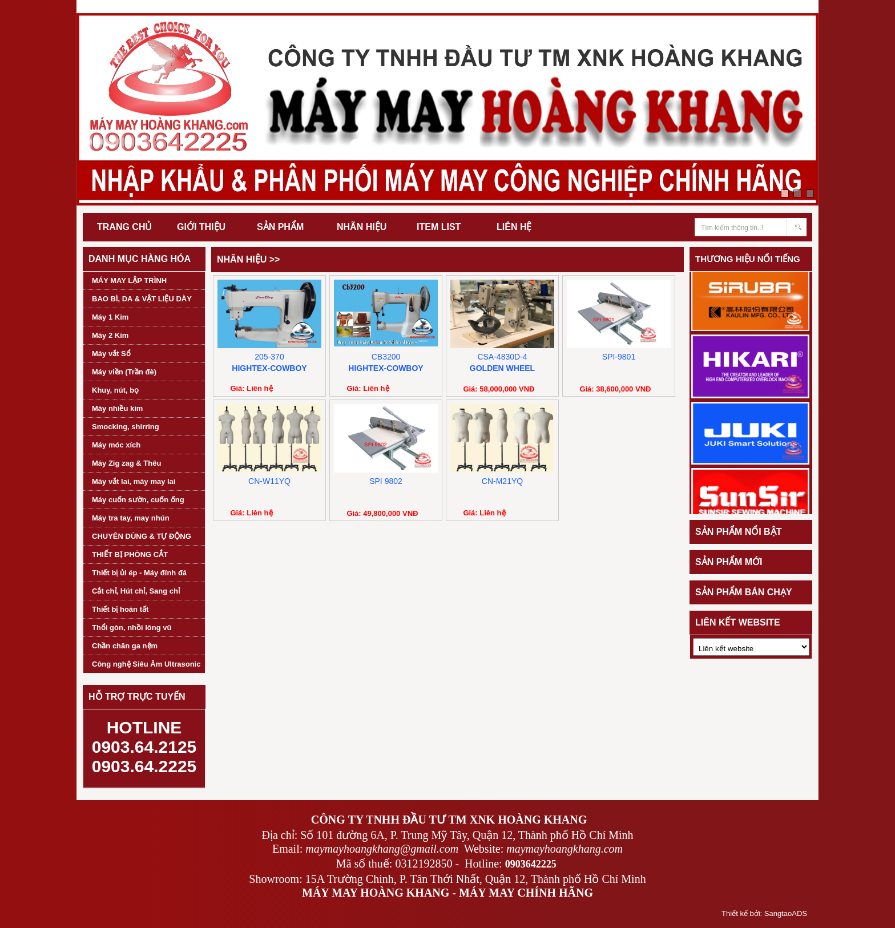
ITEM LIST (439, 227)
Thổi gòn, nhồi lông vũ (131, 627)
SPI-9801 (618, 356)
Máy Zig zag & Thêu (126, 463)
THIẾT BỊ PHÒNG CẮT (130, 554)
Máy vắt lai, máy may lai (133, 481)
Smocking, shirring (125, 426)
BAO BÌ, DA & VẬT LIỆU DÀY (142, 298)
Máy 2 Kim (110, 335)
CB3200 (386, 356)
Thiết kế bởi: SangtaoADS (764, 913)
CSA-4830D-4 (502, 356)
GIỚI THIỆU (201, 227)
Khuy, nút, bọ (115, 390)
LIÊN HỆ (514, 227)
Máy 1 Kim (110, 317)
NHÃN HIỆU (361, 227)
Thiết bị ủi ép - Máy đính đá (139, 572)
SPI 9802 (385, 481)
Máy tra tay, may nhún (131, 518)
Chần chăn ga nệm (125, 645)
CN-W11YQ (269, 481)
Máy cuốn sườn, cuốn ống (138, 499)
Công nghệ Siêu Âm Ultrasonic (146, 664)
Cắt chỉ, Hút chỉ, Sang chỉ (136, 591)
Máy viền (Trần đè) (124, 372)
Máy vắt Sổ (111, 353)
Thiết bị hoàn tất (120, 609)
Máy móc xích (116, 445)
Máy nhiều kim (117, 408)
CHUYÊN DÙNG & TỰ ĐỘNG (141, 536)
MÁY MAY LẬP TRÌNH (129, 280)
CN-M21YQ (502, 481)
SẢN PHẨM (280, 227)
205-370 (269, 356)
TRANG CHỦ (124, 227)
